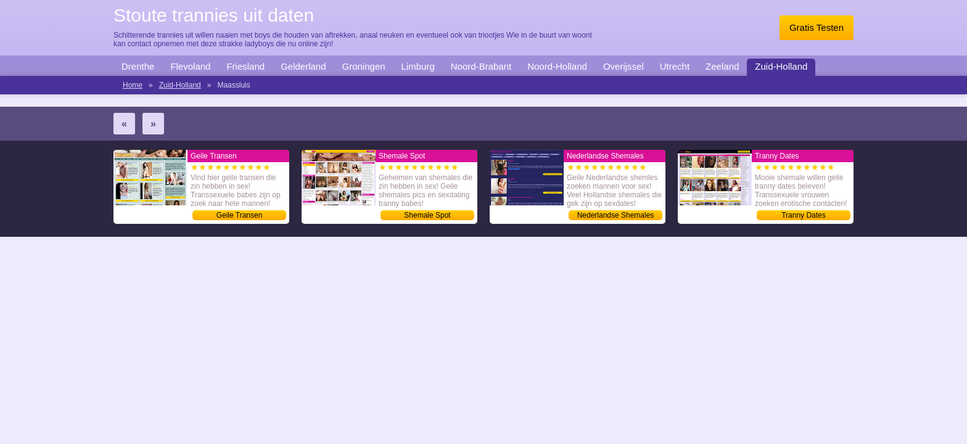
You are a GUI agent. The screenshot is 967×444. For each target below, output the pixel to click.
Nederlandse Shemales (615, 215)
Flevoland (190, 66)
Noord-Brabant (481, 66)
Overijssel (623, 66)
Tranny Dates (803, 215)
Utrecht (674, 66)
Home (132, 85)
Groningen (363, 66)
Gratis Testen (816, 27)
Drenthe (137, 66)
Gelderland (303, 66)
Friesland (245, 66)
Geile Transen (239, 215)
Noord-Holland (557, 66)
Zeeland (722, 66)
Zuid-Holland (781, 66)
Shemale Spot (427, 215)
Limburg (418, 66)
